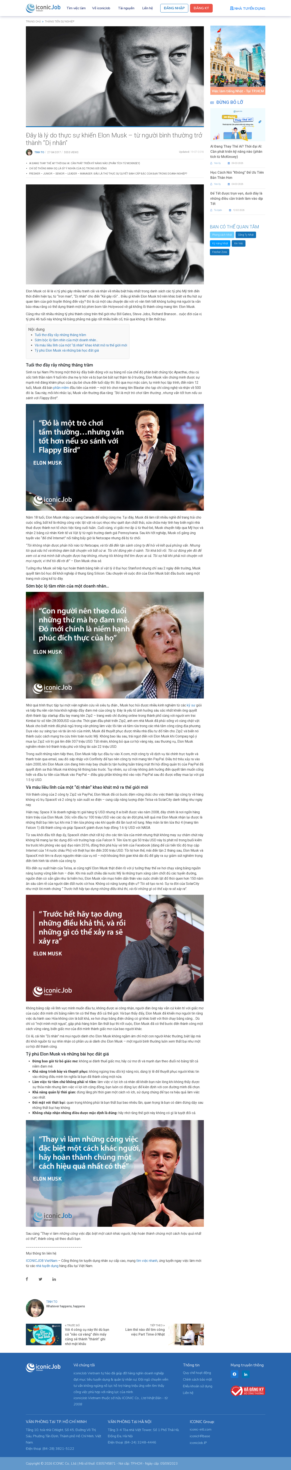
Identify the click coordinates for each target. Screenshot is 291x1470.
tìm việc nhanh (146, 1261)
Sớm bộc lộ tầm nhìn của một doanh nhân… (66, 340)
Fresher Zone (219, 252)
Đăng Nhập (174, 8)
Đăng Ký (201, 8)
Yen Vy (215, 163)
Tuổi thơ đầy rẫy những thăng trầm (60, 335)
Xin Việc (238, 243)
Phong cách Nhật (222, 234)
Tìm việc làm (76, 8)
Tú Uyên (216, 210)
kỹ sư (191, 705)
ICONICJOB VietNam (42, 1261)
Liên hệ (147, 8)
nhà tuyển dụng (47, 1266)
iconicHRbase (200, 1436)
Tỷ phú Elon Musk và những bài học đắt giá (67, 350)
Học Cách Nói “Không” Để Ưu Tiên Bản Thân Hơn (237, 175)
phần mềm (61, 388)
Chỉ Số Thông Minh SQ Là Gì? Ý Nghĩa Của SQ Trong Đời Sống (68, 168)
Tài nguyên (126, 8)
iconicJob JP (198, 1442)
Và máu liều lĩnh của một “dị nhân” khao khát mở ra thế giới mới (81, 345)
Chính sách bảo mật (197, 1379)
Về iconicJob (101, 8)
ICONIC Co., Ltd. (65, 1463)
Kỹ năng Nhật (220, 243)
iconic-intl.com (200, 1429)
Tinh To (39, 152)
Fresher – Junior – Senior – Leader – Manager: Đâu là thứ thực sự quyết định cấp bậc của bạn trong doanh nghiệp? (108, 173)
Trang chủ (33, 21)
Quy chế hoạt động (197, 1372)
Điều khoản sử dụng (197, 1386)
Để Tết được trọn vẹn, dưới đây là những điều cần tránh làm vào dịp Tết (236, 198)
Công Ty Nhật (246, 234)
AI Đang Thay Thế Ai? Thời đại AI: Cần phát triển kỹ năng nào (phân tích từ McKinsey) (84, 163)
